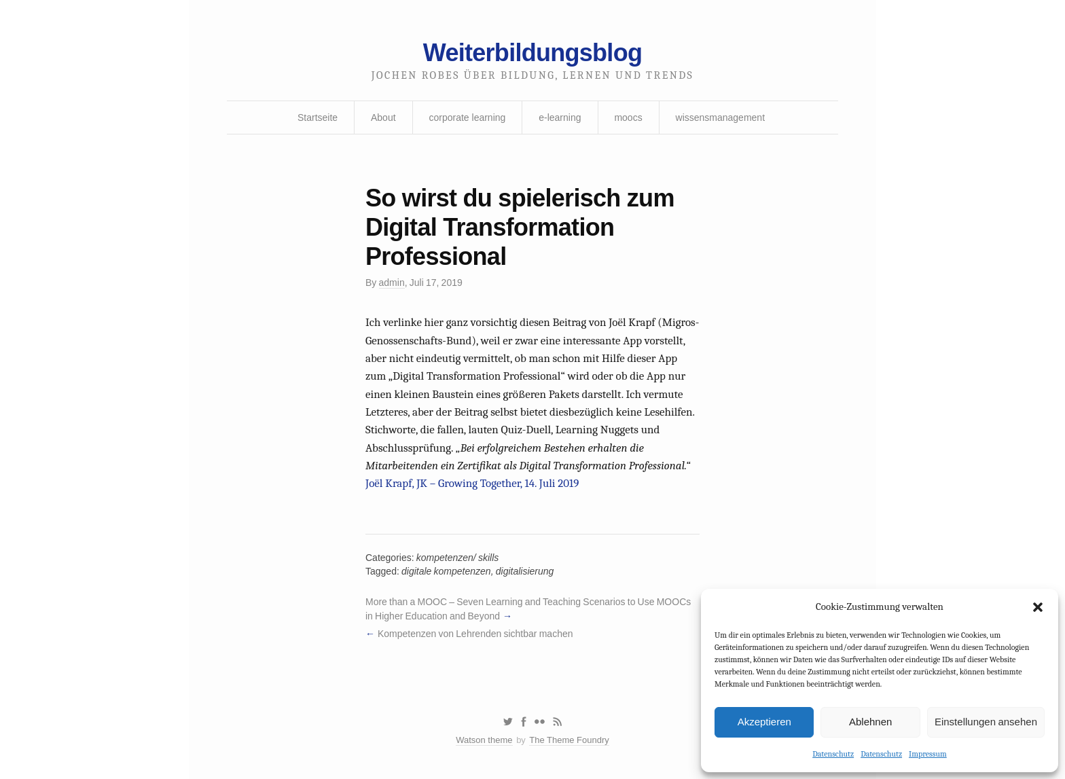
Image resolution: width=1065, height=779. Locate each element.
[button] (1038, 607)
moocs (628, 117)
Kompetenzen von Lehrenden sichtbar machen (475, 633)
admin (392, 282)
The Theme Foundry (569, 740)
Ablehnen (870, 721)
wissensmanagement (720, 117)
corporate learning (467, 117)
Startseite (317, 117)
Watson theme (484, 740)
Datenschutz (833, 754)
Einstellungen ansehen (986, 721)
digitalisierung (525, 571)
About (383, 117)
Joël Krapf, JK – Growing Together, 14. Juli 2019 (472, 483)
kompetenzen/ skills (457, 557)
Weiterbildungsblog (532, 53)
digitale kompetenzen (446, 571)
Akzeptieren (764, 721)
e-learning (560, 117)
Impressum (928, 754)
